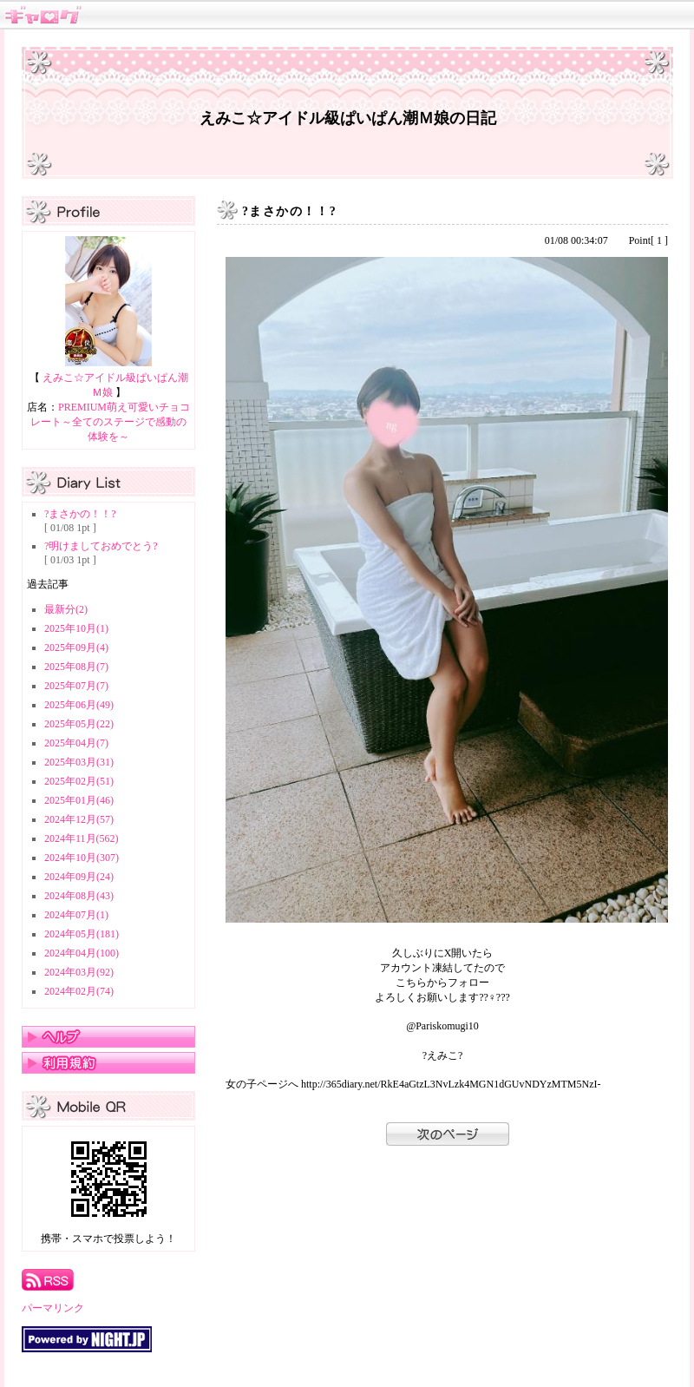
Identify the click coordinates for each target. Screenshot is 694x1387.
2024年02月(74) (79, 991)
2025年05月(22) (79, 724)
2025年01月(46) (79, 800)
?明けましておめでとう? (101, 546)
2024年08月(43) (79, 896)
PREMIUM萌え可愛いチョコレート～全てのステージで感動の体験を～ (110, 422)
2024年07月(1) (76, 915)
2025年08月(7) (76, 667)
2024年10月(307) (81, 857)
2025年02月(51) (79, 781)
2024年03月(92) (79, 972)
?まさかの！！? (80, 514)
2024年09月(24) (79, 877)
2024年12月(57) (79, 819)
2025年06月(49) (79, 705)
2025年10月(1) (76, 628)
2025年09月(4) (76, 647)
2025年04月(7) (76, 743)
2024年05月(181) (81, 934)
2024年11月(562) (81, 838)
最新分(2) (66, 609)
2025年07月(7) (76, 686)
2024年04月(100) (81, 953)
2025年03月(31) (79, 762)
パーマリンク (53, 1308)
